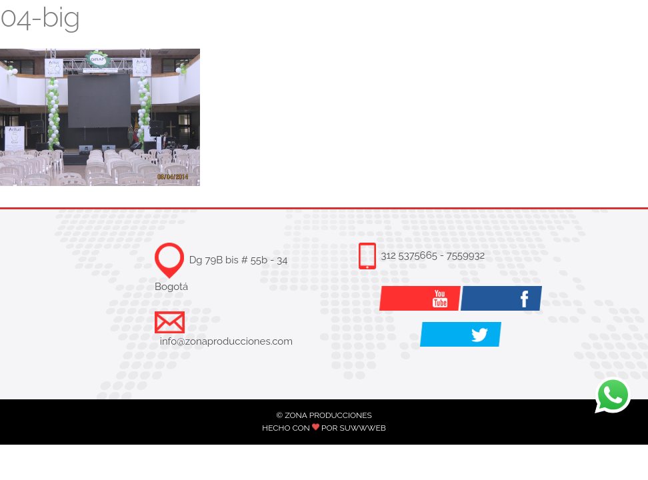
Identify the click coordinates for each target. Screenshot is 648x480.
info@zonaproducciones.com (226, 341)
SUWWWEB (362, 428)
